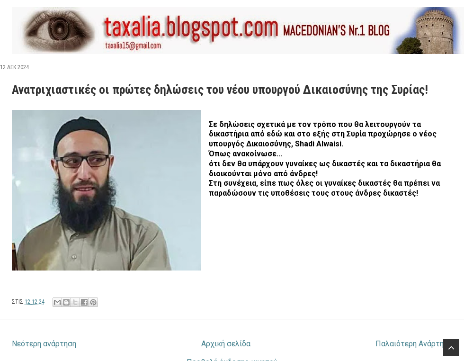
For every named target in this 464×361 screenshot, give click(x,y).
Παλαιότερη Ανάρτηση (413, 343)
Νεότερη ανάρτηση (44, 343)
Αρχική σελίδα (225, 343)
